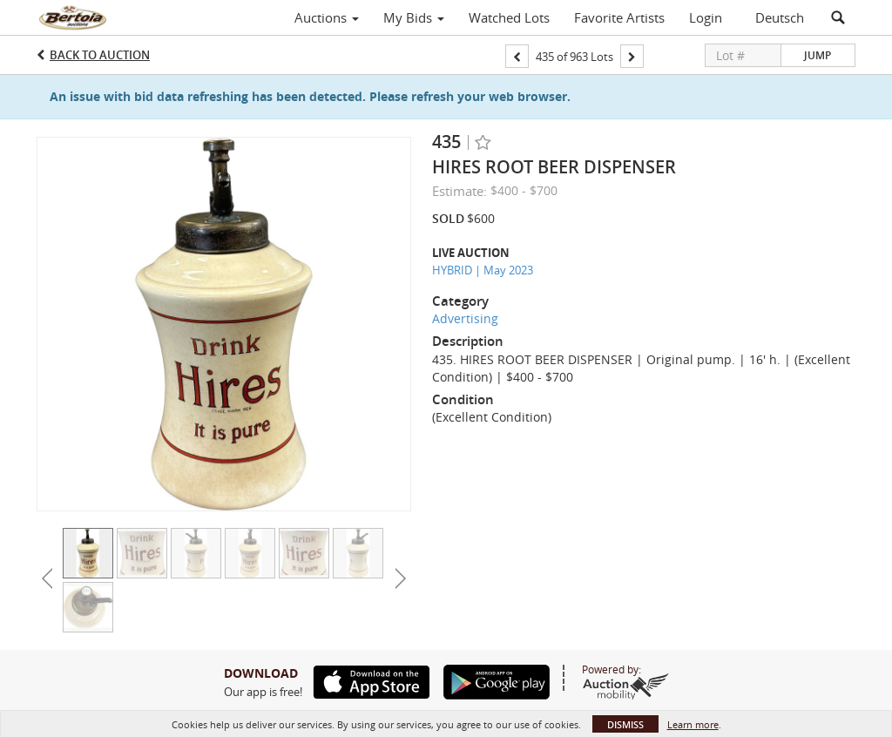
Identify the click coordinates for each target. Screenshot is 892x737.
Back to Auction (100, 55)
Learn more (693, 724)
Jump (817, 55)
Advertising (465, 318)
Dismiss (625, 724)
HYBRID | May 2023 (482, 270)
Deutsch (779, 17)
